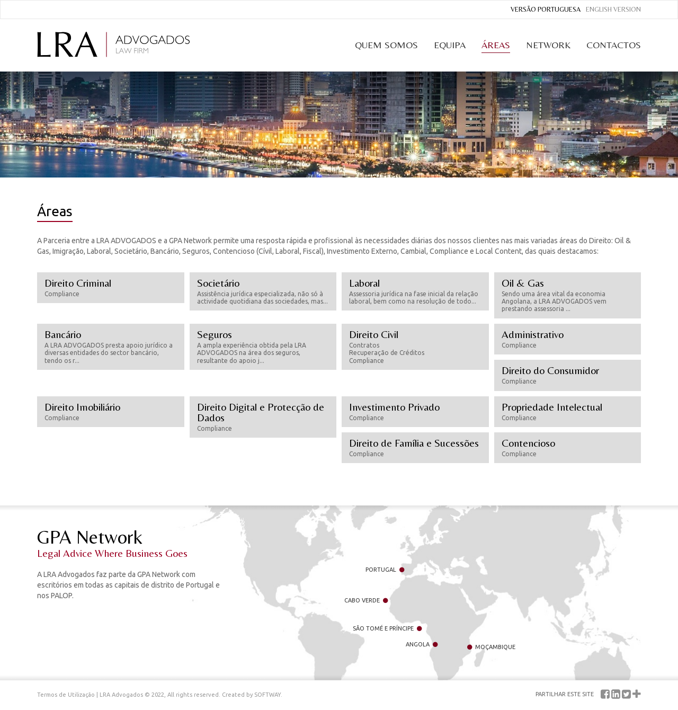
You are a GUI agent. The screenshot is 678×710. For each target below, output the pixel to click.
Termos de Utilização (66, 694)
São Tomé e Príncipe (387, 628)
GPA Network (132, 542)
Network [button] (548, 44)
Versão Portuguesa (546, 9)
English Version (613, 9)
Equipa (450, 44)
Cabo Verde (366, 600)
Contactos (613, 44)
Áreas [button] (495, 44)
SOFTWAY (267, 694)
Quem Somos (386, 44)
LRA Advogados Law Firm (113, 44)
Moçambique (491, 647)
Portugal (384, 569)
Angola (422, 644)
